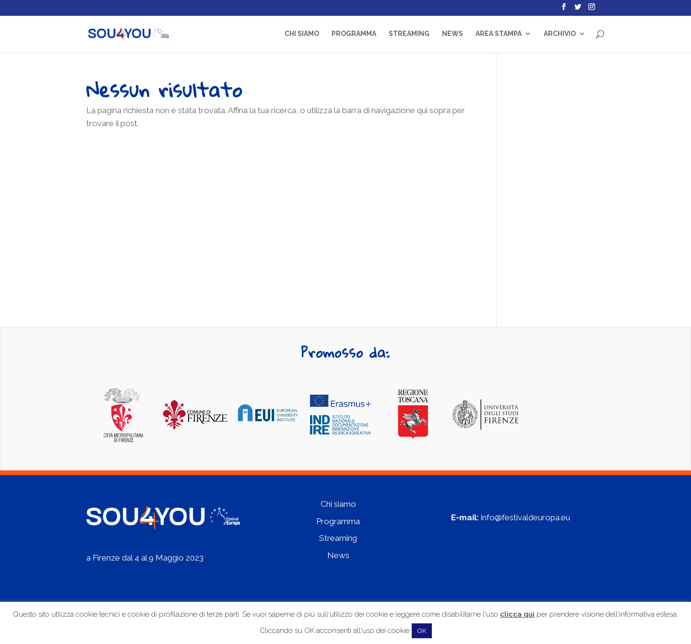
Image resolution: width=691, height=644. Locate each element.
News (452, 33)
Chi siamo (302, 33)
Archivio (560, 33)
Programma (354, 33)
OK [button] (421, 630)
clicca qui (517, 614)
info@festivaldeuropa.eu (525, 517)
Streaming (409, 33)
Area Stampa (499, 33)
